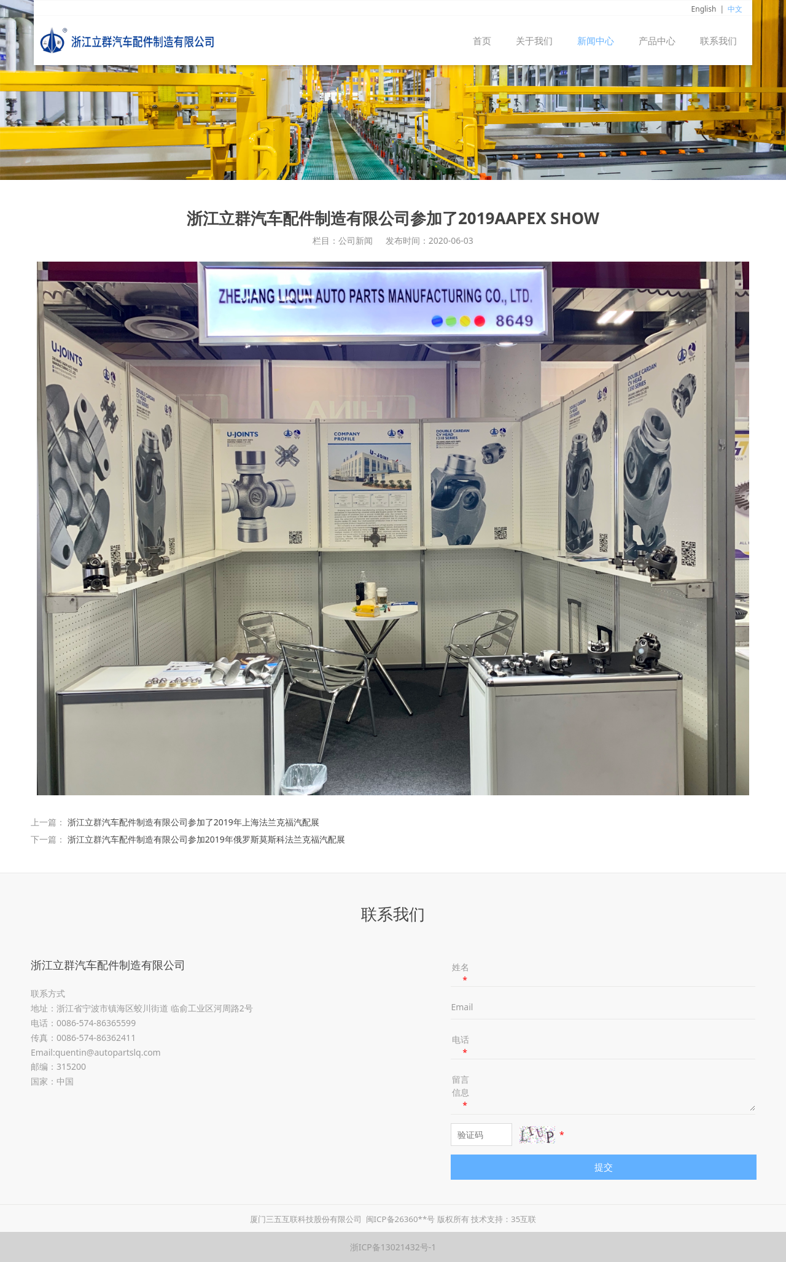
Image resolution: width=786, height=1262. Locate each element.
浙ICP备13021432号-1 (393, 1247)
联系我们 (718, 40)
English (704, 9)
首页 (482, 40)
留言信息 (460, 1092)
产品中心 (657, 40)
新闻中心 (595, 40)
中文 (735, 9)
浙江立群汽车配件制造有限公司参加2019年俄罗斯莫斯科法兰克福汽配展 (206, 839)
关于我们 (534, 40)
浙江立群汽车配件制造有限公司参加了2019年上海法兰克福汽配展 (193, 822)
